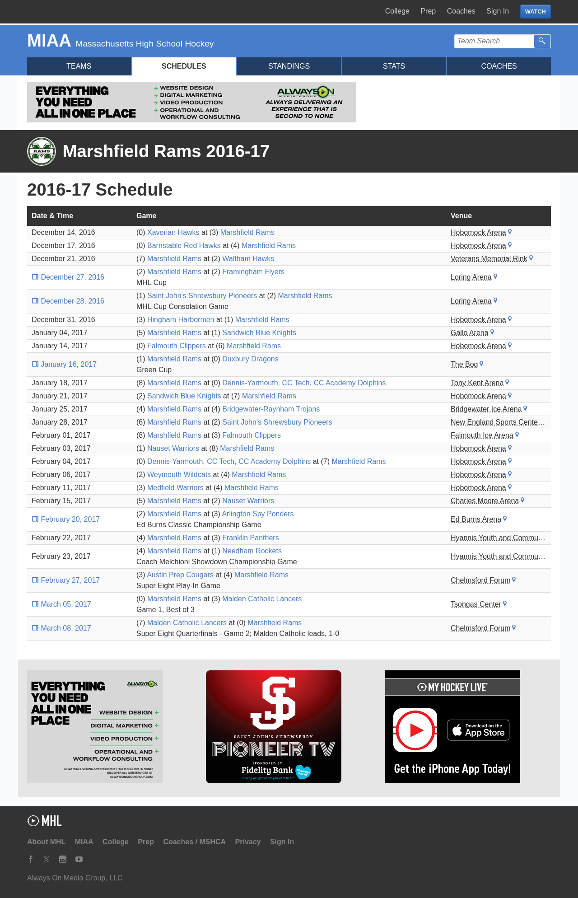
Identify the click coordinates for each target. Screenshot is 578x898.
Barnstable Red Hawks (184, 245)
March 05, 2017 (61, 604)
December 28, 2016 (68, 301)
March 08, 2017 (61, 628)
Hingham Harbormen (180, 319)
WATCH (535, 11)
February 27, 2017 (66, 580)
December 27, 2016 (68, 277)
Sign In (497, 11)
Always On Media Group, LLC (75, 878)
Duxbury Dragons (250, 359)
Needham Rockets (252, 551)
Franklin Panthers (250, 538)
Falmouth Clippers (176, 346)
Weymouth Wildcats (179, 474)
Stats (394, 66)
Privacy (248, 842)
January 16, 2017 (64, 364)
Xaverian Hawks (173, 232)
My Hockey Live (74, 11)
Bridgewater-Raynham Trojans (271, 409)
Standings (289, 66)
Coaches (461, 11)
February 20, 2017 (66, 519)
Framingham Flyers (253, 272)
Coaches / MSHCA (194, 842)
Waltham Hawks (248, 258)
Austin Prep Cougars (180, 575)
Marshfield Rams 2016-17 (166, 151)
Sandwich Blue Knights (259, 333)
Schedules (184, 66)
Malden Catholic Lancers (262, 599)
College (397, 11)
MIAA (84, 842)
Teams (78, 66)
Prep (428, 11)
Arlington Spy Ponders (258, 514)
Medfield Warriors (175, 487)
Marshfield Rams (247, 232)
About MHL (46, 842)
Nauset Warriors (173, 448)
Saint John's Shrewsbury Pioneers (202, 295)
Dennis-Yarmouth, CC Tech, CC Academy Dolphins (304, 383)
